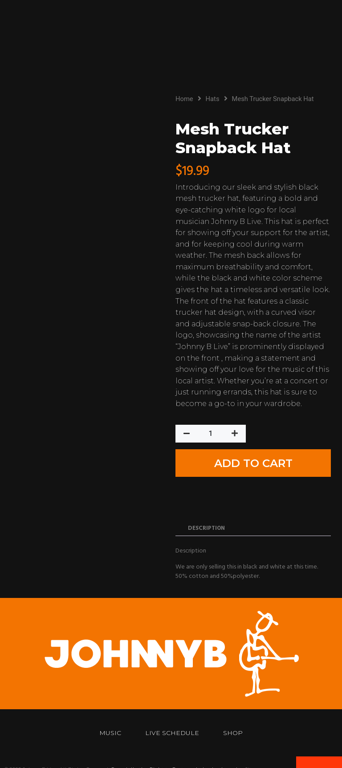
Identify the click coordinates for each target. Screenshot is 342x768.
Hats (213, 99)
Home (184, 99)
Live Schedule (172, 706)
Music (107, 706)
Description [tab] (206, 501)
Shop (235, 706)
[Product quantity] (211, 437)
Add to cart (292, 437)
